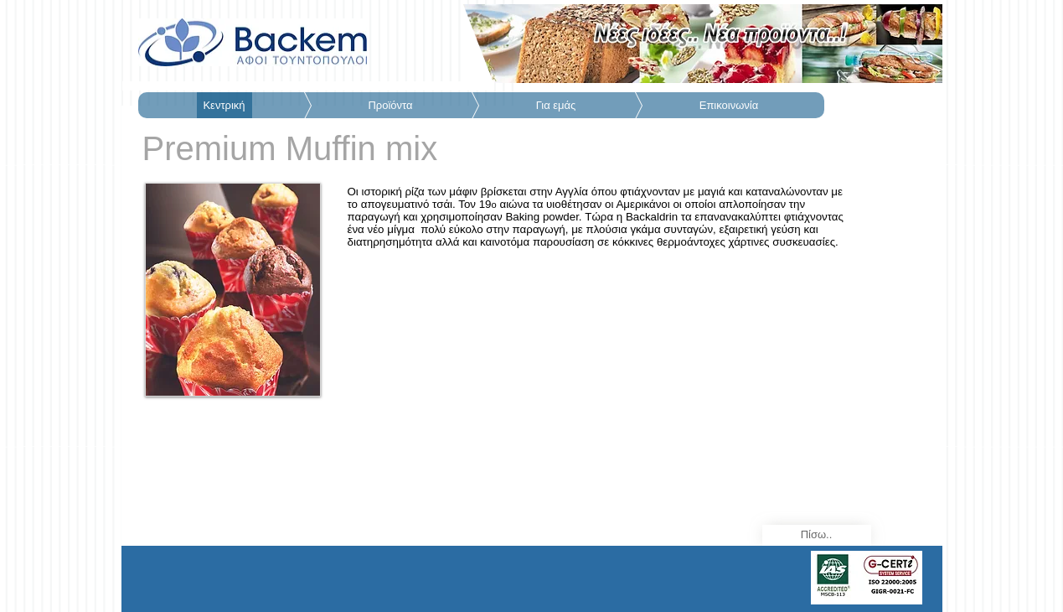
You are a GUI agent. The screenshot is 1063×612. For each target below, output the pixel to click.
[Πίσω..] (816, 535)
